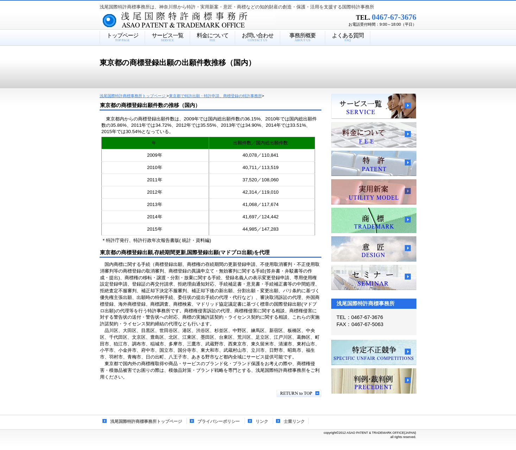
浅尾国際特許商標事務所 (200, 20)
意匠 (373, 249)
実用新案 (373, 192)
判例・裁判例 (373, 381)
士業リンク (294, 421)
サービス (373, 106)
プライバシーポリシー (218, 421)
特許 (373, 163)
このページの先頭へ (299, 393)
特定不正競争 (373, 352)
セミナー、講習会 (373, 277)
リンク (262, 421)
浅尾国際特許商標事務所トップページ (146, 421)
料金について (373, 135)
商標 (373, 220)
